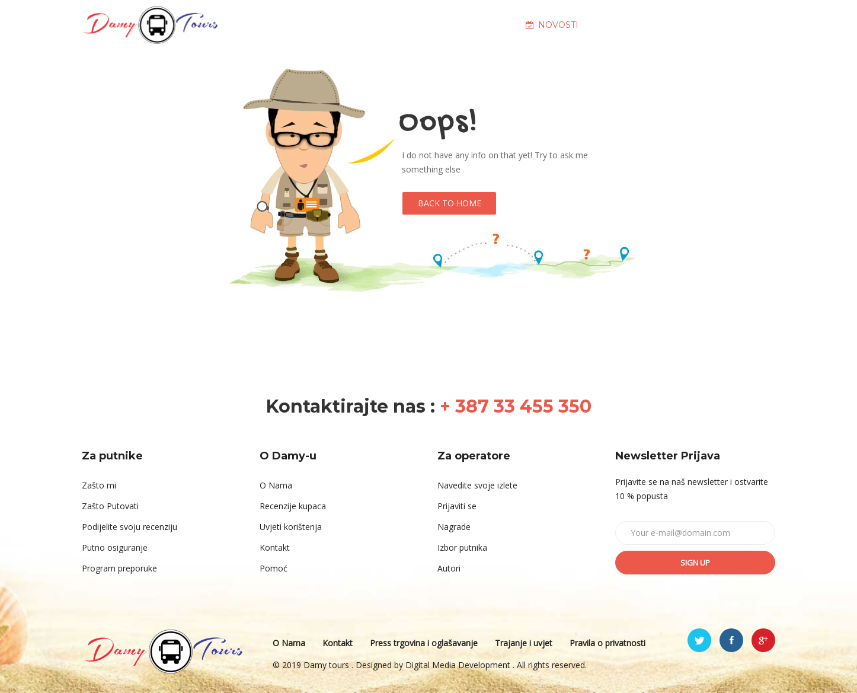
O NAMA (379, 25)
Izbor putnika (462, 547)
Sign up (695, 562)
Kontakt (275, 547)
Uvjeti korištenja (291, 526)
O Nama (276, 485)
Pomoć (273, 568)
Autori (449, 568)
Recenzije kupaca (293, 506)
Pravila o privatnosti (607, 643)
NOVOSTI (552, 25)
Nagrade (454, 526)
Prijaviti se (457, 506)
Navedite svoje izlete (477, 485)
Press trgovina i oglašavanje (424, 643)
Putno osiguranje (115, 547)
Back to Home (449, 203)
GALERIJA (632, 25)
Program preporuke (119, 568)
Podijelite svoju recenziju (129, 526)
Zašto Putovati (110, 506)
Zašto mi (99, 485)
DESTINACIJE (464, 25)
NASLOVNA (299, 25)
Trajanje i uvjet (523, 643)
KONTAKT (713, 25)
